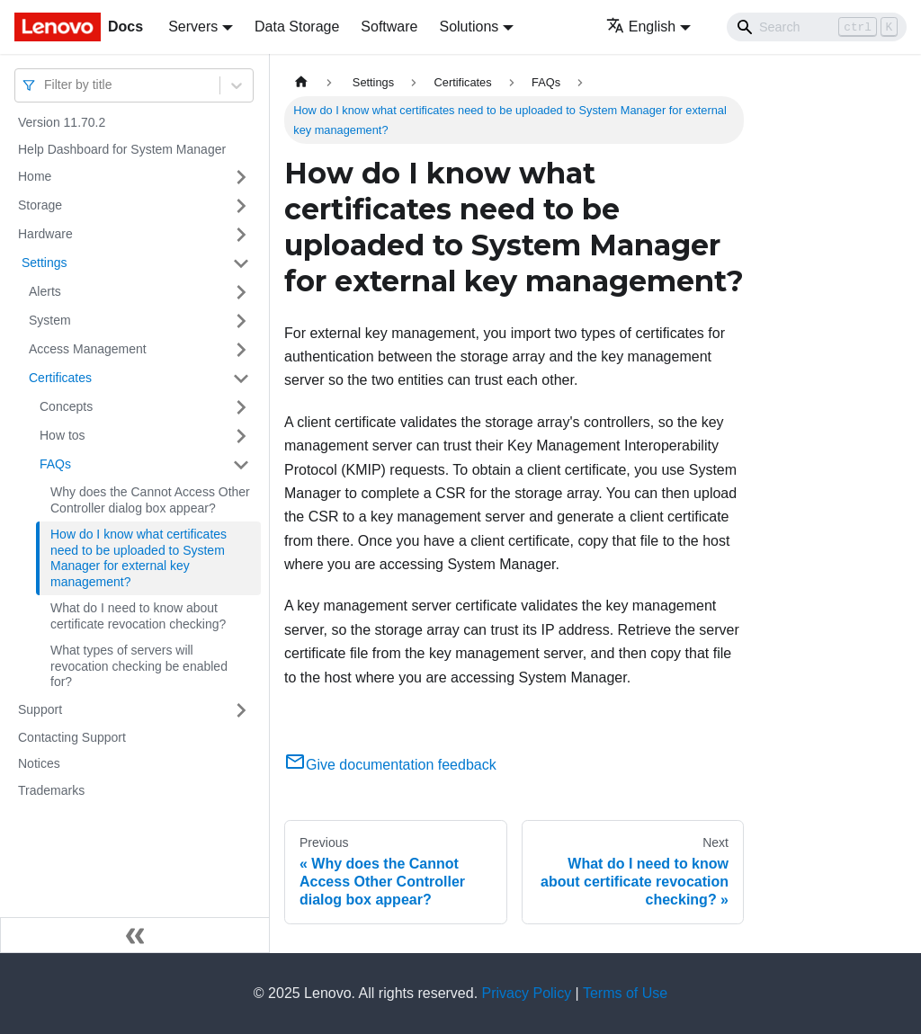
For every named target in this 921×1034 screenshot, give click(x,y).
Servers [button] (193, 26)
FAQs (55, 464)
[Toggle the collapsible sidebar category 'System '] (241, 321)
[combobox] (46, 85)
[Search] (817, 27)
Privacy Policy (527, 993)
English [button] (640, 26)
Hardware (45, 234)
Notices (39, 763)
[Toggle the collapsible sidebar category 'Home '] (241, 177)
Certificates (60, 377)
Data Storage (297, 26)
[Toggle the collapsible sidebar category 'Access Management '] (241, 349)
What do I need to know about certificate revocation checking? (138, 616)
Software (389, 26)
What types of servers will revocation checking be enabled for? (139, 666)
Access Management (88, 349)
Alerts (45, 291)
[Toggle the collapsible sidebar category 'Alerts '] (241, 292)
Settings (42, 262)
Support (40, 709)
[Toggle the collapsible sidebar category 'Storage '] (241, 206)
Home (34, 176)
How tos (62, 435)
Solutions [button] (468, 26)
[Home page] (301, 82)
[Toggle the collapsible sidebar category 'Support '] (241, 710)
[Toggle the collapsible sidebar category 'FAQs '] (241, 464)
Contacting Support (72, 737)
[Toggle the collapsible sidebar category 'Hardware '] (241, 234)
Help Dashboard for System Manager (122, 149)
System (50, 320)
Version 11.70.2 (61, 122)
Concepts (66, 406)
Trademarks (51, 790)
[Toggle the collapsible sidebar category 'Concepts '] (241, 407)
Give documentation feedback (390, 764)
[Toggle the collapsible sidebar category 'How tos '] (241, 436)
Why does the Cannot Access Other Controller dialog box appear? (150, 500)
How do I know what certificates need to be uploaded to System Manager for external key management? (138, 558)
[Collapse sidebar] (135, 935)
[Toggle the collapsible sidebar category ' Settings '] (241, 263)
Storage (40, 205)
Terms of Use (625, 993)
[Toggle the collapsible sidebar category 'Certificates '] (241, 378)
